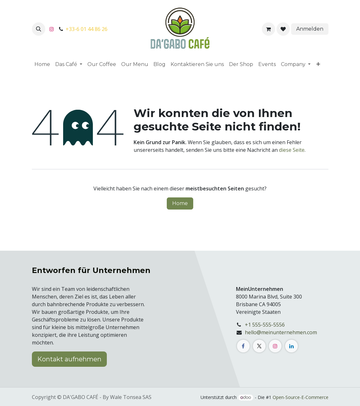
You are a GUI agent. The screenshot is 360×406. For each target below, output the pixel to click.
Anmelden (309, 29)
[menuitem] (42, 64)
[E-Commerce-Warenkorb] (268, 29)
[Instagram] (52, 29)
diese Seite (292, 149)
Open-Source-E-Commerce (300, 397)
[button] (38, 29)
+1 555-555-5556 (265, 324)
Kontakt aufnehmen (69, 359)
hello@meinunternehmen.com (281, 332)
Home (180, 203)
